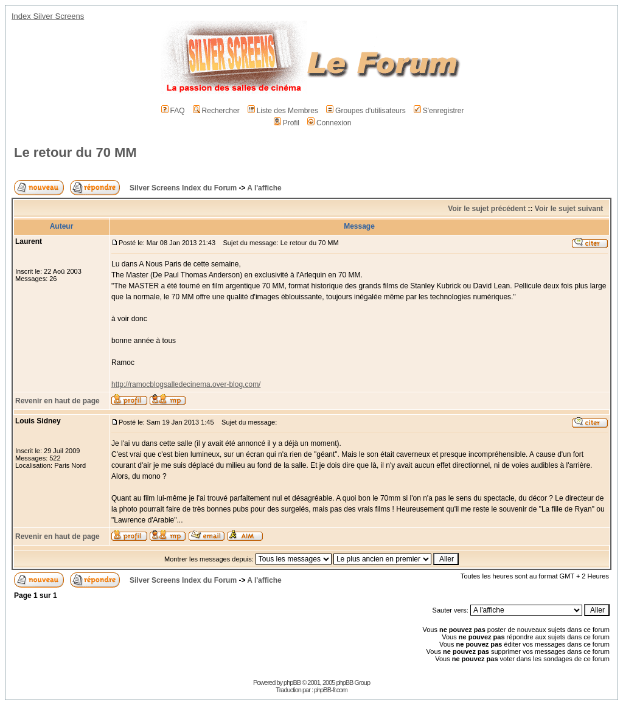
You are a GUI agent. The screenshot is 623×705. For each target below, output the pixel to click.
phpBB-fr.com (330, 689)
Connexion (329, 123)
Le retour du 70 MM (75, 152)
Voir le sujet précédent (487, 208)
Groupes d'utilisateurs (366, 110)
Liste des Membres (283, 110)
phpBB (292, 682)
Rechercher (216, 110)
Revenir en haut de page (57, 401)
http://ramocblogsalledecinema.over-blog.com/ (185, 384)
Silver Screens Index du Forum (183, 188)
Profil (286, 123)
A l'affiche (264, 188)
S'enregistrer (439, 110)
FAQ (173, 110)
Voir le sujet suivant (569, 208)
